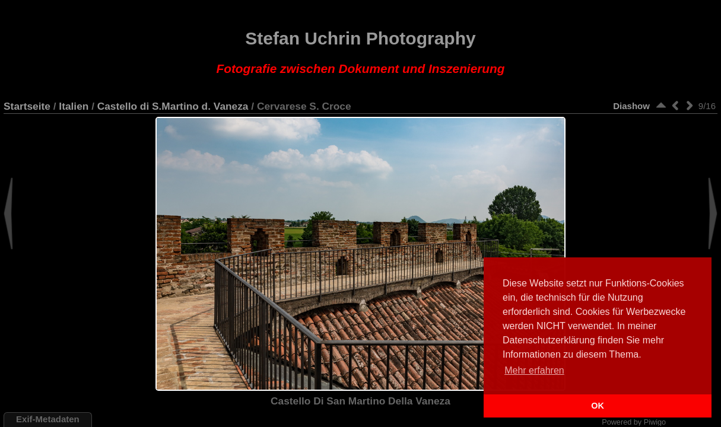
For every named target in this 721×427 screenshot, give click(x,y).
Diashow (631, 106)
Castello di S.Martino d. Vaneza (173, 106)
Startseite (27, 106)
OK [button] (597, 405)
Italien (73, 106)
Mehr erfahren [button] (534, 370)
